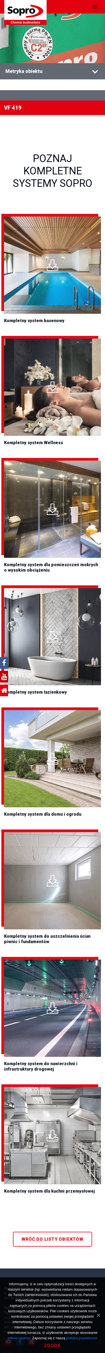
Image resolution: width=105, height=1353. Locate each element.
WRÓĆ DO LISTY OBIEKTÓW (52, 1239)
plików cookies (19, 1338)
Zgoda (52, 1345)
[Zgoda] (98, 1315)
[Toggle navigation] (95, 7)
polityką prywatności (81, 1338)
